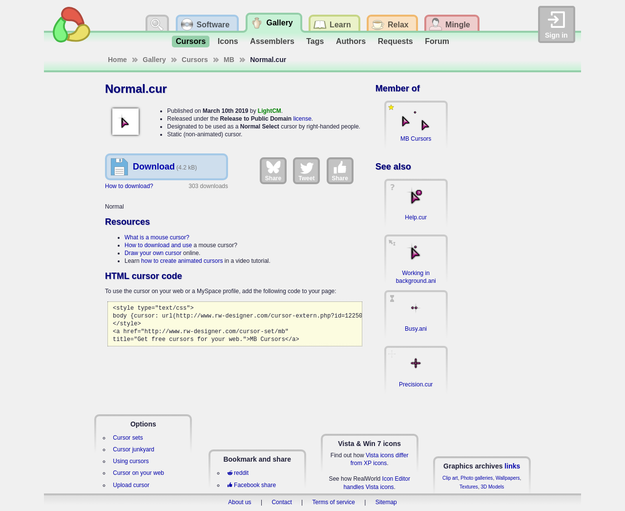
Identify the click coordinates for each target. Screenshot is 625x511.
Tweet (306, 170)
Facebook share (251, 485)
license (302, 118)
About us (239, 502)
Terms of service (333, 502)
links (512, 466)
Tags (315, 41)
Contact (281, 502)
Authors (351, 41)
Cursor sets (128, 437)
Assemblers (272, 41)
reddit (238, 472)
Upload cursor (131, 485)
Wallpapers (508, 478)
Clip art (450, 478)
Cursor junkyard (133, 449)
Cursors (191, 41)
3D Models (492, 487)
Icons (228, 41)
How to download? (129, 186)
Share (273, 170)
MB (229, 60)
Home (117, 60)
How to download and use (158, 245)
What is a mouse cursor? (157, 237)
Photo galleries (476, 478)
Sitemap (386, 502)
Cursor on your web (138, 472)
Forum (437, 41)
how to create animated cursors (182, 260)
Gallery (154, 60)
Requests (395, 41)
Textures (468, 487)
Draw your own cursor (153, 253)
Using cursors (130, 461)
